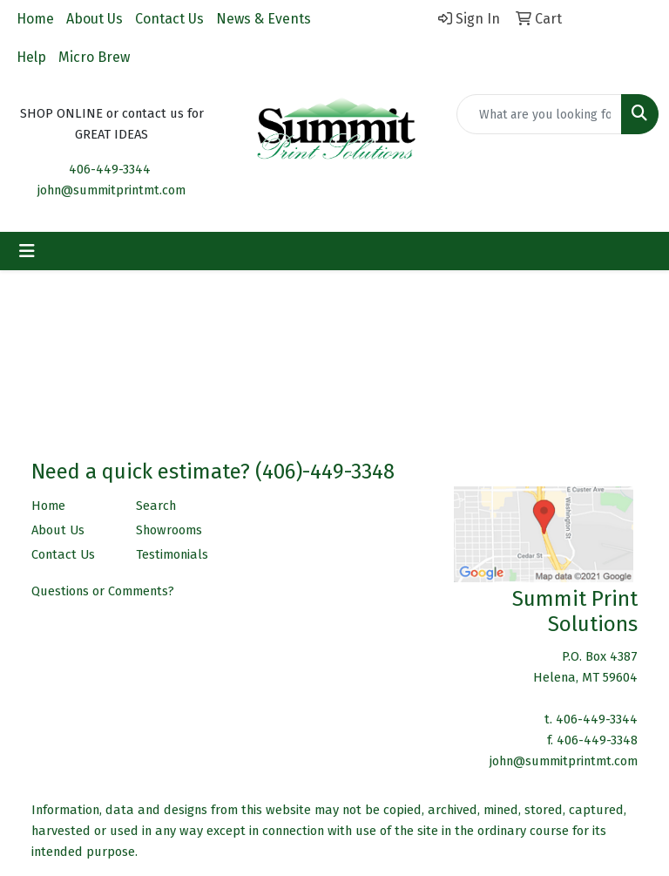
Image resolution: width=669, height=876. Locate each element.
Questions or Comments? (102, 591)
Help (31, 57)
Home (35, 18)
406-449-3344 (110, 169)
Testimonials (172, 554)
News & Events (263, 18)
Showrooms (169, 530)
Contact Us (169, 18)
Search (156, 505)
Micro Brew (94, 57)
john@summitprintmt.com (111, 190)
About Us (94, 18)
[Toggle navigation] (27, 251)
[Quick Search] (539, 114)
